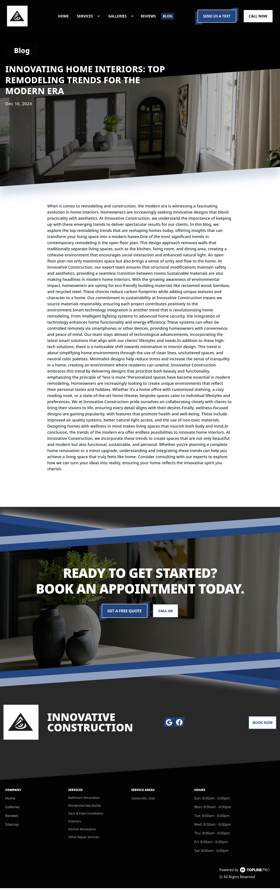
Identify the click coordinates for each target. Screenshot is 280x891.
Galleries (12, 809)
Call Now (258, 17)
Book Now (262, 725)
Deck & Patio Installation (85, 816)
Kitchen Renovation (82, 832)
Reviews (11, 818)
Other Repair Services (83, 840)
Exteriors (74, 824)
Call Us (165, 613)
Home (10, 801)
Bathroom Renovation (84, 800)
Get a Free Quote (124, 613)
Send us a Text (217, 17)
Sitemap (12, 827)
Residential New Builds (84, 808)
